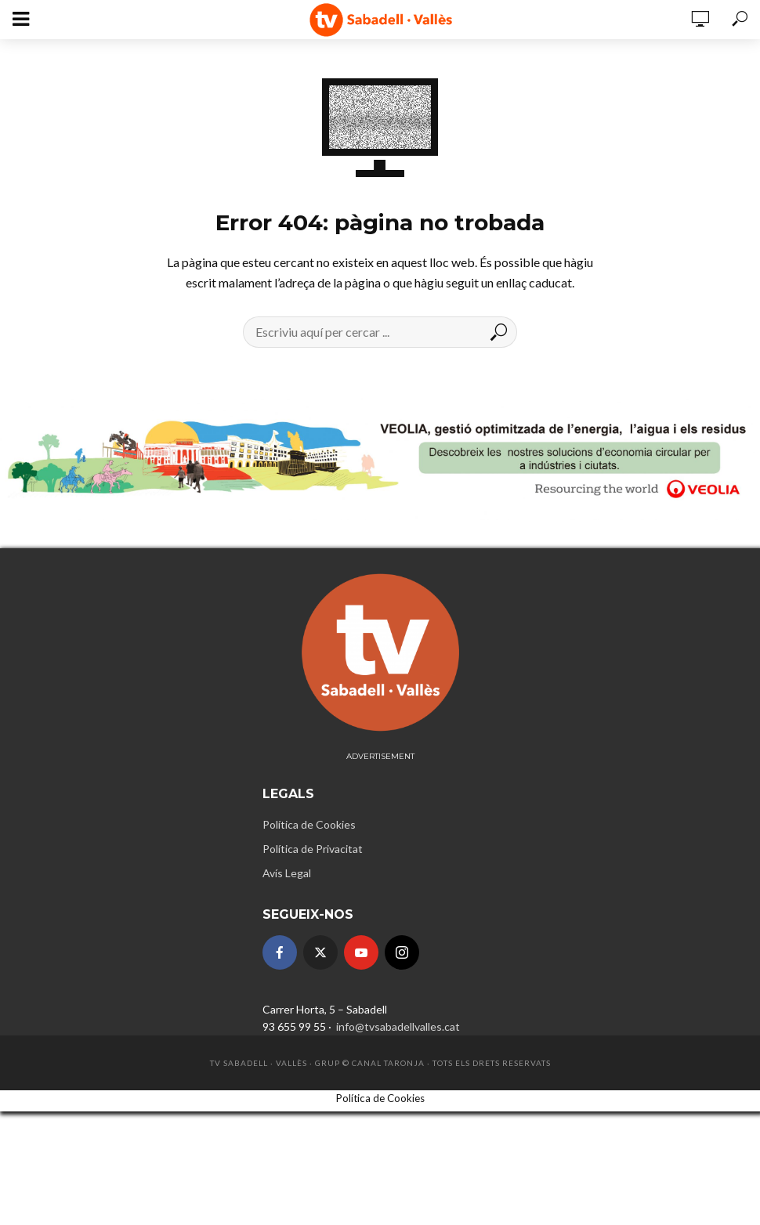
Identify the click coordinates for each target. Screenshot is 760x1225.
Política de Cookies (309, 824)
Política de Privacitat (312, 848)
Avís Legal (286, 873)
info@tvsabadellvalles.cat (397, 1026)
